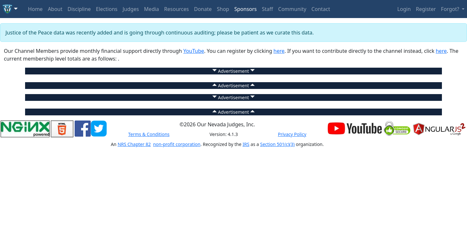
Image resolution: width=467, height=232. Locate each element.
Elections (106, 9)
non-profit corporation (176, 144)
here (278, 50)
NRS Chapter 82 (134, 144)
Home (35, 9)
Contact (320, 9)
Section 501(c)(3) (277, 144)
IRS (246, 144)
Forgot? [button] (451, 9)
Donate (203, 9)
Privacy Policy (292, 134)
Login (404, 9)
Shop (223, 9)
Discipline (79, 9)
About (55, 9)
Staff (267, 9)
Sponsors (245, 9)
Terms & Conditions (149, 134)
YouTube (193, 50)
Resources (176, 9)
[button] (10, 9)
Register (426, 9)
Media (151, 9)
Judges (131, 9)
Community (292, 9)
